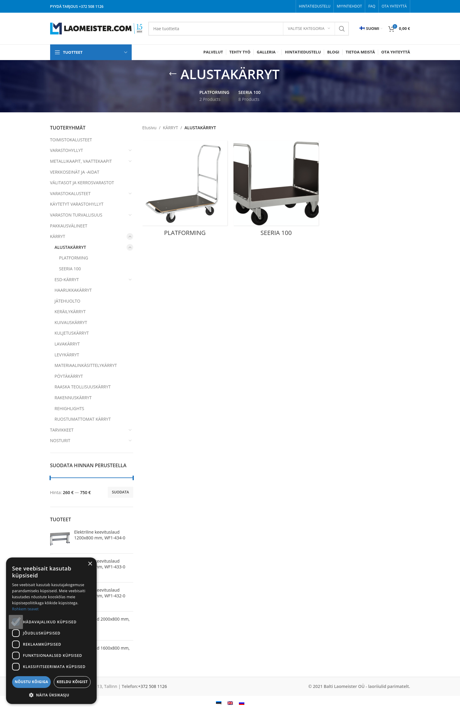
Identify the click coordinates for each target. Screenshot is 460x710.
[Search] (248, 29)
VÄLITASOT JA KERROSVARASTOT (82, 182)
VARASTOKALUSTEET (70, 193)
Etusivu (149, 127)
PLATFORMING (73, 258)
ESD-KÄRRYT (67, 279)
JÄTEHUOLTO (67, 301)
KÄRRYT (57, 236)
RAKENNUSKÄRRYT (73, 397)
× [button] (90, 564)
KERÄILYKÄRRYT (70, 311)
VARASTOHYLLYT (66, 150)
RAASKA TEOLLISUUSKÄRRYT (83, 387)
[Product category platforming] (184, 190)
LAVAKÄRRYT (67, 344)
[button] (51, 695)
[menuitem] (370, 29)
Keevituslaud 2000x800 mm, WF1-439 (102, 622)
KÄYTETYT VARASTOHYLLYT (77, 204)
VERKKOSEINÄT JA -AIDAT (74, 172)
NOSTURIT (60, 440)
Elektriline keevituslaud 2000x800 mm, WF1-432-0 (99, 593)
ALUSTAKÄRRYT (70, 247)
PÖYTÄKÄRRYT (69, 376)
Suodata (120, 492)
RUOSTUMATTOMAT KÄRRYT (83, 419)
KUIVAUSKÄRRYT (71, 322)
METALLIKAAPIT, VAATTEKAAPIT (81, 161)
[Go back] (172, 74)
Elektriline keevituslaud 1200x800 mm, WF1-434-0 (99, 535)
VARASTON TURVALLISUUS (76, 215)
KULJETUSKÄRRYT (72, 333)
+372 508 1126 (91, 6)
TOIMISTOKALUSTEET (71, 140)
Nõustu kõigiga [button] (31, 681)
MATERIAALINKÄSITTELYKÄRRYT (86, 365)
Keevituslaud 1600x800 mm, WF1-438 (102, 651)
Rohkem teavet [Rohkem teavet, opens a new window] (25, 609)
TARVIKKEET (62, 430)
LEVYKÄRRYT (67, 355)
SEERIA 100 (70, 268)
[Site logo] (96, 28)
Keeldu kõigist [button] (72, 681)
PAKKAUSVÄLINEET (68, 226)
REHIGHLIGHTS (69, 408)
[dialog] (51, 630)
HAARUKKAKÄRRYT (73, 290)
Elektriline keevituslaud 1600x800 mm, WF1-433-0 (99, 564)
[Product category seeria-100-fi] (276, 190)
